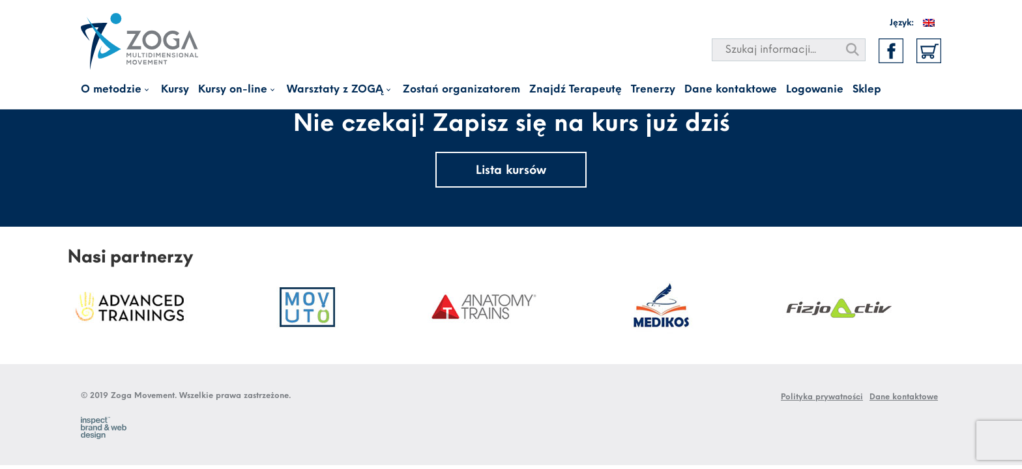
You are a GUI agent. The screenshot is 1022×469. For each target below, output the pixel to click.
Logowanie (814, 89)
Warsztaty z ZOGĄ (335, 89)
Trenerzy (653, 89)
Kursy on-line (232, 89)
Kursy (175, 89)
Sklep (867, 89)
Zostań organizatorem (461, 89)
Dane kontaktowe (730, 89)
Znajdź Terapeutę (575, 89)
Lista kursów (511, 171)
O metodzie (111, 89)
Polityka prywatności (822, 397)
